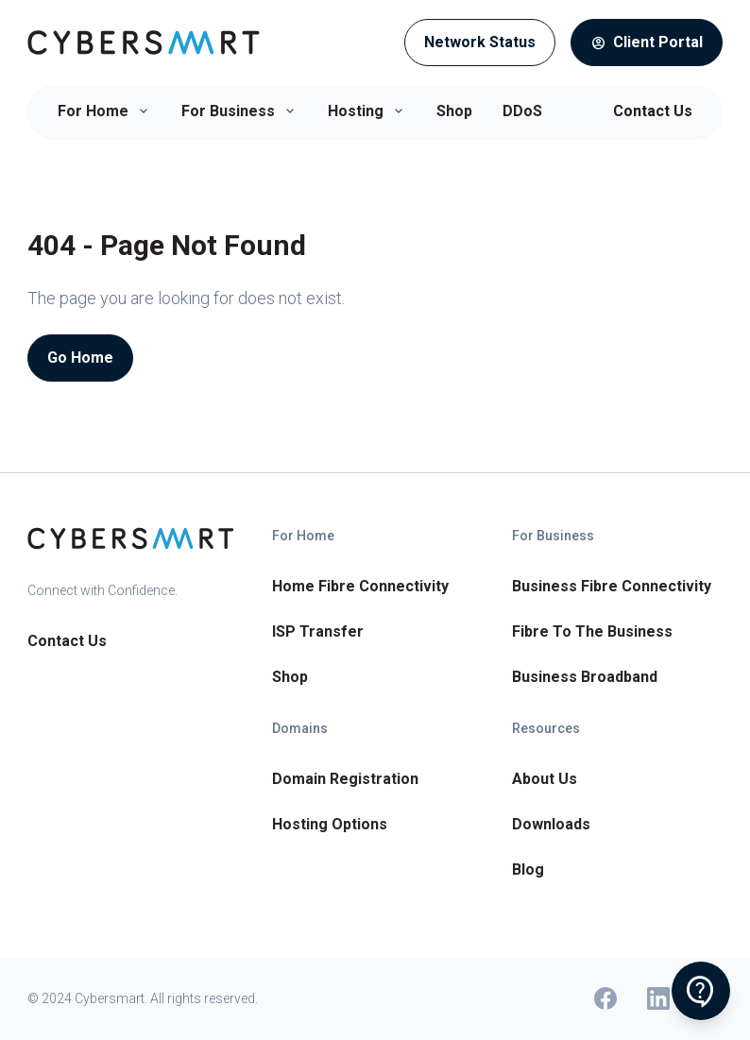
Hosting (367, 111)
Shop (454, 111)
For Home (104, 111)
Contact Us (652, 111)
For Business (239, 111)
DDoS (522, 111)
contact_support (701, 992)
